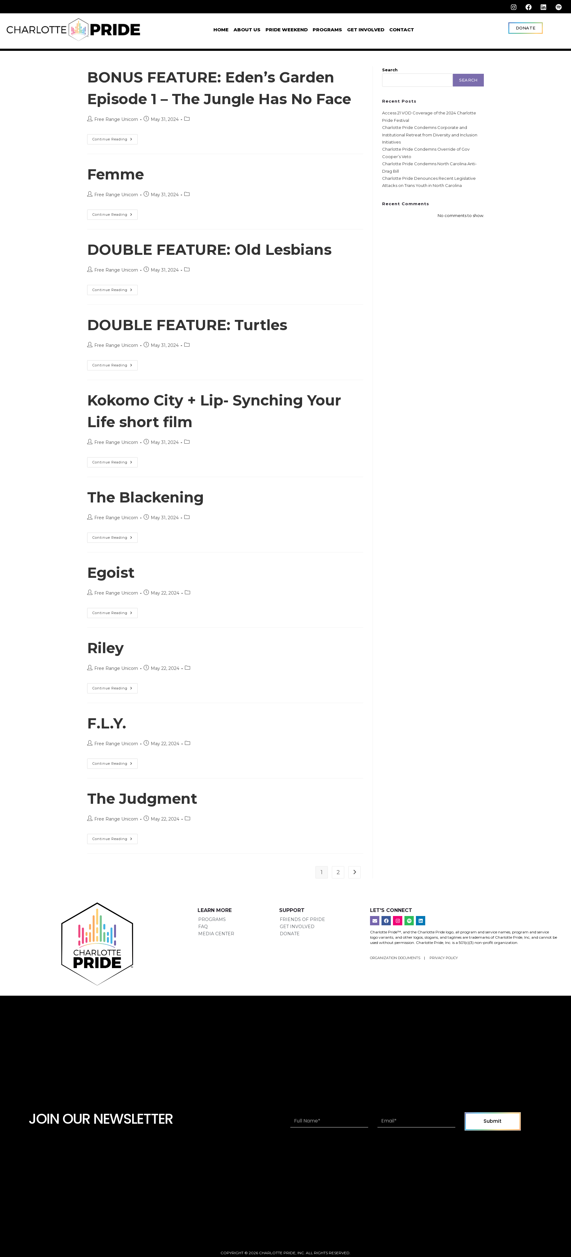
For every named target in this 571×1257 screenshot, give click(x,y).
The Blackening (151, 518)
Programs (327, 29)
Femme (118, 195)
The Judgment (147, 820)
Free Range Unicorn (116, 141)
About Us (247, 29)
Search (390, 69)
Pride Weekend (286, 29)
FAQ (203, 948)
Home (221, 29)
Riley (107, 669)
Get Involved (365, 29)
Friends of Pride (302, 941)
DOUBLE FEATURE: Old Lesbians (218, 271)
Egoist (113, 594)
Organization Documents (395, 979)
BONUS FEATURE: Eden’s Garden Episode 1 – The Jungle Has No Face (220, 99)
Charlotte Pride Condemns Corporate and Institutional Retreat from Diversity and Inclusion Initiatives (429, 134)
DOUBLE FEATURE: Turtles (194, 346)
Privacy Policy (444, 979)
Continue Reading (115, 159)
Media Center (216, 955)
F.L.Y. (108, 744)
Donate (290, 955)
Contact (401, 29)
